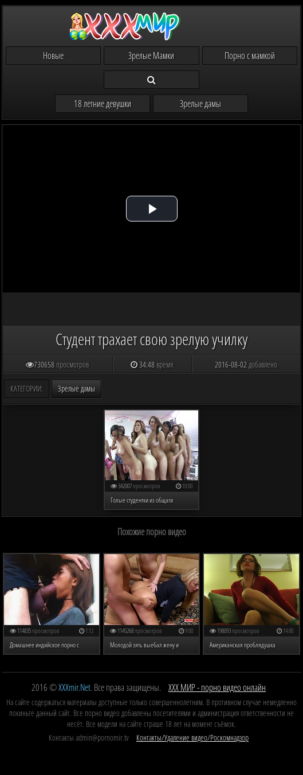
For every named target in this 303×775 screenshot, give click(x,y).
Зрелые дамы (200, 103)
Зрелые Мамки (151, 55)
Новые (53, 55)
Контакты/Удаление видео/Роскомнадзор (192, 737)
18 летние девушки (102, 103)
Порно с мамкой (250, 55)
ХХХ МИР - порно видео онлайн (217, 687)
